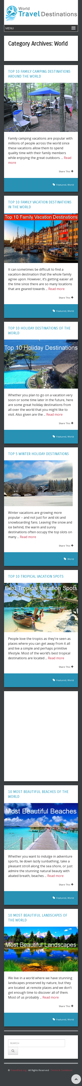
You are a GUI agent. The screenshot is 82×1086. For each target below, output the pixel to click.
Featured (61, 184)
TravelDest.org (18, 1070)
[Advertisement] (41, 736)
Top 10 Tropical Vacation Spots (36, 576)
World (70, 184)
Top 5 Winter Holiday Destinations (38, 454)
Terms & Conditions (61, 1070)
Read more (56, 289)
